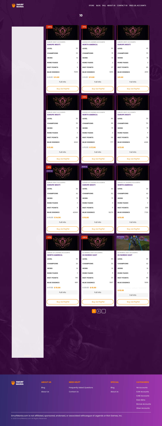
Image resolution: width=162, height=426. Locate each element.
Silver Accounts (143, 408)
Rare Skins (140, 400)
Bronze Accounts (143, 404)
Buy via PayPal (63, 88)
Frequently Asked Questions (81, 387)
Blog (98, 5)
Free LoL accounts (137, 5)
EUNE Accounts (142, 396)
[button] (149, 6)
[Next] (104, 311)
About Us (111, 5)
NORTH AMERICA (89, 44)
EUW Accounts (142, 391)
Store (91, 5)
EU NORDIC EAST (89, 255)
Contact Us (122, 5)
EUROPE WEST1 (53, 44)
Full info (62, 82)
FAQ (103, 5)
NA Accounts (142, 387)
